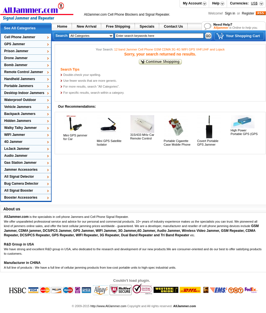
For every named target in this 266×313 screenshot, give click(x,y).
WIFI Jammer (14, 135)
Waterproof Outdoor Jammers (18, 100)
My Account (192, 3)
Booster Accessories (20, 197)
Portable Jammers (18, 86)
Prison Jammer (16, 51)
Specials (147, 26)
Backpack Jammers (19, 114)
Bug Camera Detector (21, 184)
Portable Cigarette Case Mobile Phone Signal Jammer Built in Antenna (177, 146)
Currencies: (243, 3)
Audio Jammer (15, 156)
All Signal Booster (18, 190)
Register (248, 13)
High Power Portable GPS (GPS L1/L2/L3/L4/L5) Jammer (244, 136)
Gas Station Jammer (20, 163)
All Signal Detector (19, 177)
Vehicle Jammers (17, 107)
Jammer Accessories (21, 170)
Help (215, 3)
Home (62, 26)
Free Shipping (118, 26)
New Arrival (86, 26)
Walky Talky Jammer (20, 128)
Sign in (230, 13)
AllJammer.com (95, 14)
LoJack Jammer (17, 149)
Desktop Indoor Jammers (24, 93)
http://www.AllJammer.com (108, 306)
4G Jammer (13, 142)
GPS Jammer (14, 44)
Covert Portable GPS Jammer (207, 142)
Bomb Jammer (15, 65)
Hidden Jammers (17, 121)
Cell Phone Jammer (19, 37)
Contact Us (173, 26)
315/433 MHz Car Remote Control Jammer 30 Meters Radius (143, 140)
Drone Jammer (16, 58)
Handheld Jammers (19, 79)
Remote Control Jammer (23, 72)
